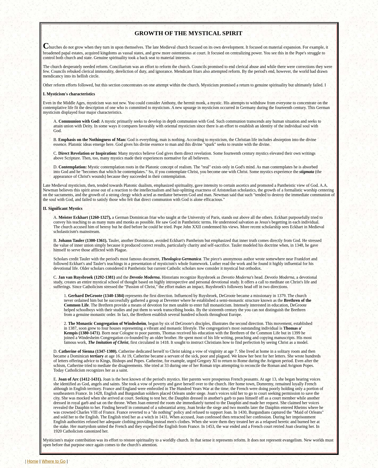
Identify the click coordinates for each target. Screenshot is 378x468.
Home (32, 461)
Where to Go (54, 461)
